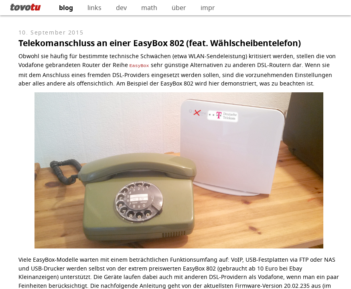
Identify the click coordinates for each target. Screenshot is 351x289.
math (149, 7)
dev (121, 7)
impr (208, 7)
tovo (25, 6)
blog (66, 7)
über (179, 7)
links (94, 7)
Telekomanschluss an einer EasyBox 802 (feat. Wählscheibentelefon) (159, 43)
